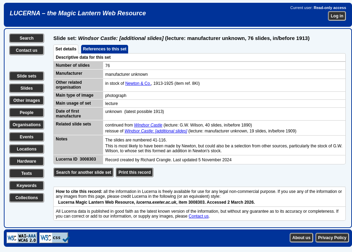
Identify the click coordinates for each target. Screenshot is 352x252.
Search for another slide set (83, 172)
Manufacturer (69, 73)
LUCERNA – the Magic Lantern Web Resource (78, 13)
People (26, 112)
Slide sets (26, 76)
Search (26, 38)
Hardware (26, 161)
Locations (27, 149)
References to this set (104, 49)
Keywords (27, 185)
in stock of (115, 83)
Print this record (134, 172)
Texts (26, 173)
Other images (26, 100)
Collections (26, 197)
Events (26, 137)
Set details (65, 49)
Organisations (27, 124)
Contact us (26, 50)
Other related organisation (69, 85)
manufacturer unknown (126, 74)
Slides (27, 88)
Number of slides (72, 65)
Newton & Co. (138, 83)
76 (107, 65)
